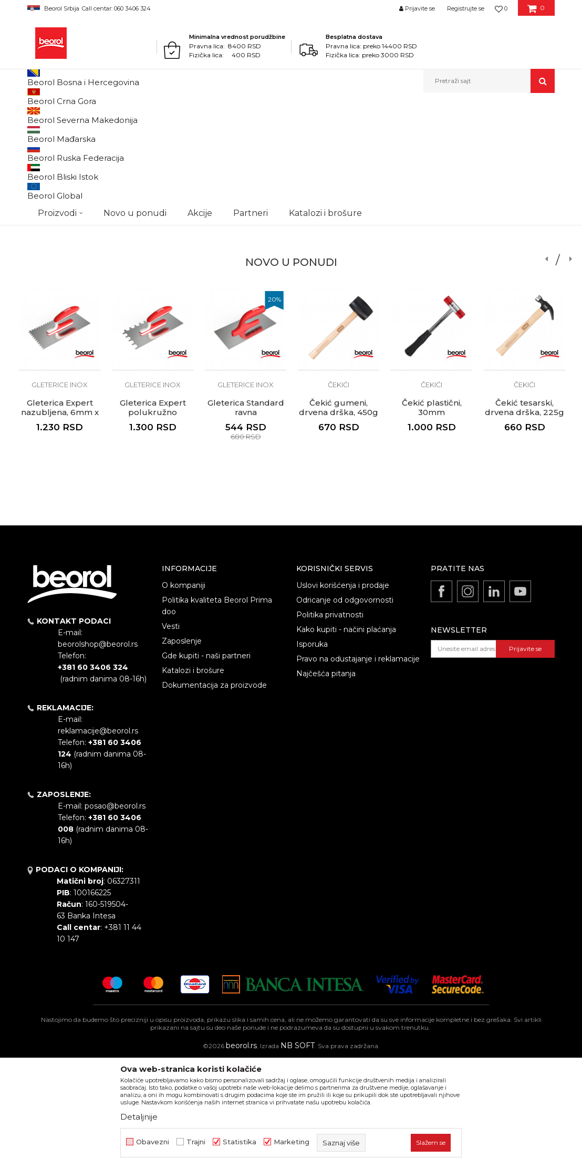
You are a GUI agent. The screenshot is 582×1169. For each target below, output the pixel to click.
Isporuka (312, 753)
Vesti (171, 735)
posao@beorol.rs (115, 914)
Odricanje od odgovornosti (344, 708)
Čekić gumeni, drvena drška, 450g (338, 516)
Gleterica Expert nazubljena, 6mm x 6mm (60, 521)
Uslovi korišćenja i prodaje (342, 694)
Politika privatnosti (329, 723)
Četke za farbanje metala (60, 245)
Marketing (291, 1142)
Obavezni (152, 1142)
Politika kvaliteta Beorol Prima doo (217, 714)
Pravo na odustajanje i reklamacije (358, 767)
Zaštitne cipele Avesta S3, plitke (525, 264)
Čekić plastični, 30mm (432, 516)
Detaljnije (139, 1117)
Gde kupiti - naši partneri (206, 764)
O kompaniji (183, 694)
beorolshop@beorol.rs (98, 753)
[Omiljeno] (501, 8)
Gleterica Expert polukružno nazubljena (153, 521)
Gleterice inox (152, 241)
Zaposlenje (182, 749)
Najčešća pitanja (326, 782)
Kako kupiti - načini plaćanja (346, 738)
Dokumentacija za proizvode (214, 794)
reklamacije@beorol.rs (98, 839)
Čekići (338, 493)
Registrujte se (465, 8)
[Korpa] (536, 12)
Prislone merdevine (432, 241)
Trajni (195, 1142)
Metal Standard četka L (59, 264)
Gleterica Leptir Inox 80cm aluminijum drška (152, 269)
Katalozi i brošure (193, 779)
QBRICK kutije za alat (338, 241)
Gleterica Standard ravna (245, 264)
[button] (489, 80)
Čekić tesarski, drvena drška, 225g (524, 516)
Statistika (239, 1142)
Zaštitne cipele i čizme (524, 245)
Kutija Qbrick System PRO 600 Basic (339, 269)
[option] (59, 236)
